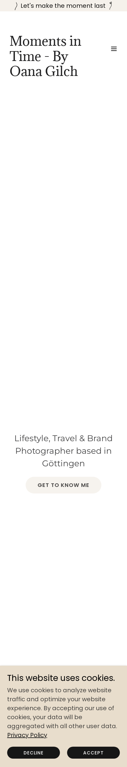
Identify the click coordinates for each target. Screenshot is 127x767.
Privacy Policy (27, 735)
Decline (34, 753)
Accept (93, 753)
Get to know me (63, 485)
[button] (114, 49)
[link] (47, 74)
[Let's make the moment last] (63, 5)
